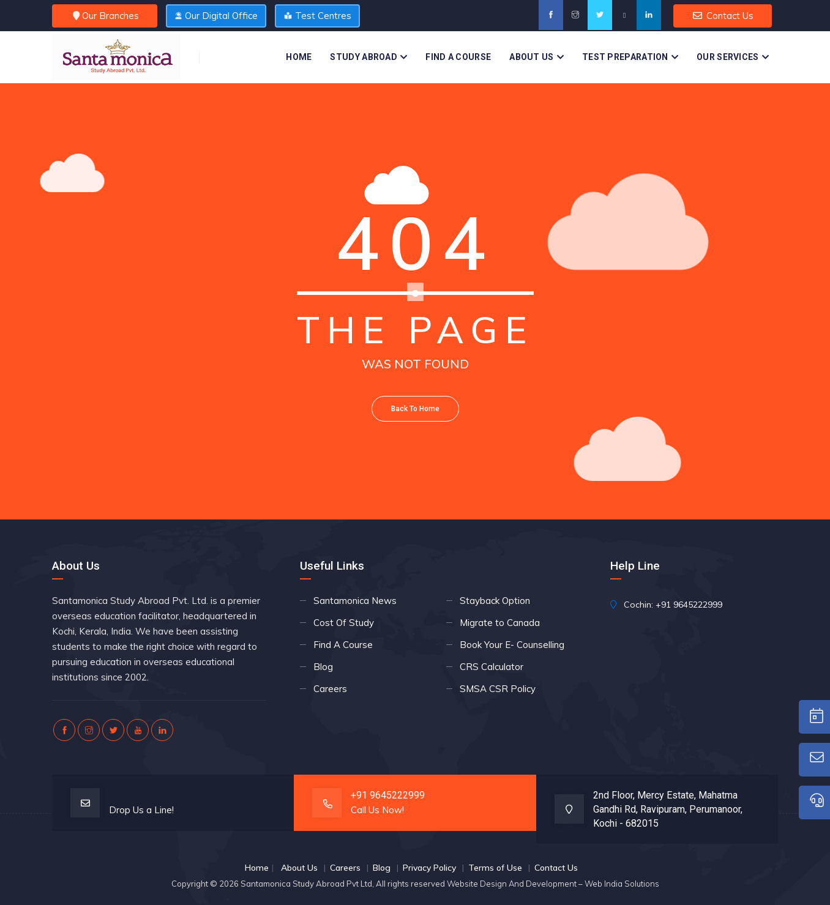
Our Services (728, 57)
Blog (323, 666)
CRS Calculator (491, 666)
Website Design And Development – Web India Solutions (553, 883)
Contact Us (722, 15)
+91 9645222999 (689, 604)
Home (299, 57)
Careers (330, 689)
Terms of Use (495, 867)
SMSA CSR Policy (498, 689)
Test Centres (318, 15)
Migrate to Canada (500, 622)
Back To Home (415, 408)
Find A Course (458, 57)
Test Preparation (625, 57)
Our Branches (104, 15)
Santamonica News (355, 600)
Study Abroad (363, 57)
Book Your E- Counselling (512, 644)
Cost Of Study (343, 622)
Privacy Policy (429, 867)
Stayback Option (495, 600)
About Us (531, 57)
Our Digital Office (216, 15)
